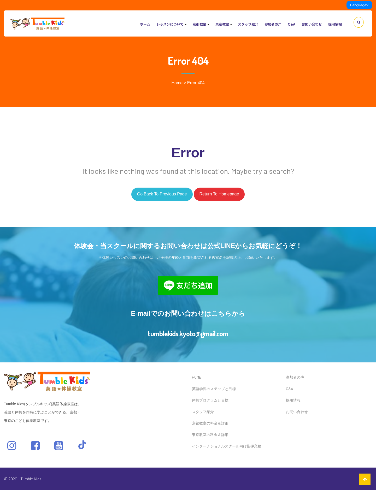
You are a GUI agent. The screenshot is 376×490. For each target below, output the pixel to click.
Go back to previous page (162, 194)
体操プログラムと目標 (210, 400)
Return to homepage (219, 194)
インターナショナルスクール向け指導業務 (226, 446)
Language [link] (359, 5)
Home (177, 83)
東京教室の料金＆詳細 (210, 434)
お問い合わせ (312, 24)
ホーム (145, 24)
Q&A (291, 24)
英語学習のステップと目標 (214, 388)
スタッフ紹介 (248, 24)
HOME (196, 377)
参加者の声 (273, 24)
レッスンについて (171, 24)
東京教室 (223, 24)
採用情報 (335, 24)
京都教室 (201, 24)
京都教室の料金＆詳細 (210, 423)
